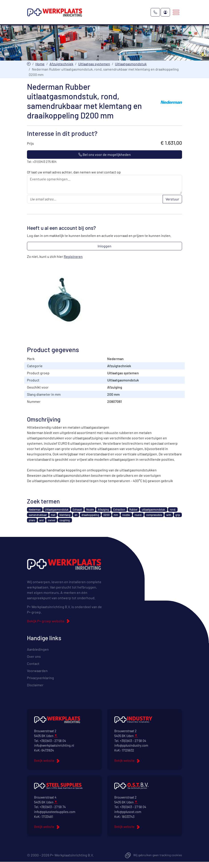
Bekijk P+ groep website (45, 621)
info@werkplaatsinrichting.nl (54, 746)
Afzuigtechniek (61, 64)
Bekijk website (44, 760)
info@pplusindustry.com (131, 746)
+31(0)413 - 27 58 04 (53, 741)
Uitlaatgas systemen (94, 64)
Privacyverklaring (40, 678)
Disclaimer (35, 685)
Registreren (73, 257)
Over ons (34, 656)
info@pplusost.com (127, 812)
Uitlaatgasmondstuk (131, 64)
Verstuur (172, 199)
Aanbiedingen (38, 649)
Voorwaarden (37, 671)
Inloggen (104, 246)
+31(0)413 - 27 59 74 (53, 807)
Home (40, 64)
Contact (33, 664)
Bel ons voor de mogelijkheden (104, 155)
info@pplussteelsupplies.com (54, 812)
